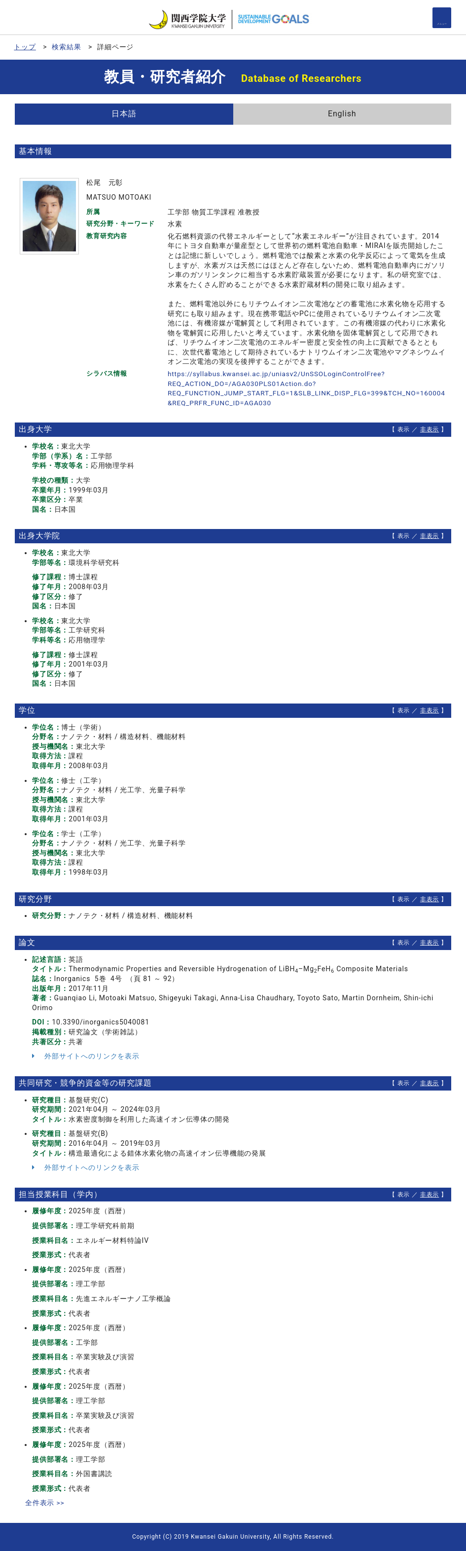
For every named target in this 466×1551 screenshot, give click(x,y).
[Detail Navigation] (441, 17)
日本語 (124, 113)
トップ (25, 47)
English (342, 113)
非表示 (429, 429)
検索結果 (66, 47)
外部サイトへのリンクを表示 (86, 1056)
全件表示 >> (45, 1503)
